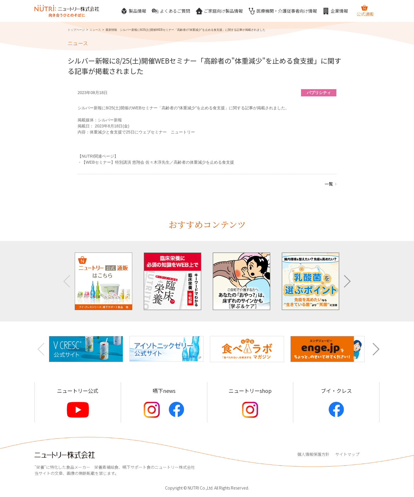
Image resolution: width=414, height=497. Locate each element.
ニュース (95, 29)
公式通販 (365, 10)
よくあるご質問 (171, 11)
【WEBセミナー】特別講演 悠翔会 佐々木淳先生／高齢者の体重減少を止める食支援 (158, 162)
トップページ (76, 29)
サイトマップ (347, 454)
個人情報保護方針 (313, 454)
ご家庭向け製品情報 (219, 11)
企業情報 (335, 11)
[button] (347, 281)
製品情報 (133, 11)
